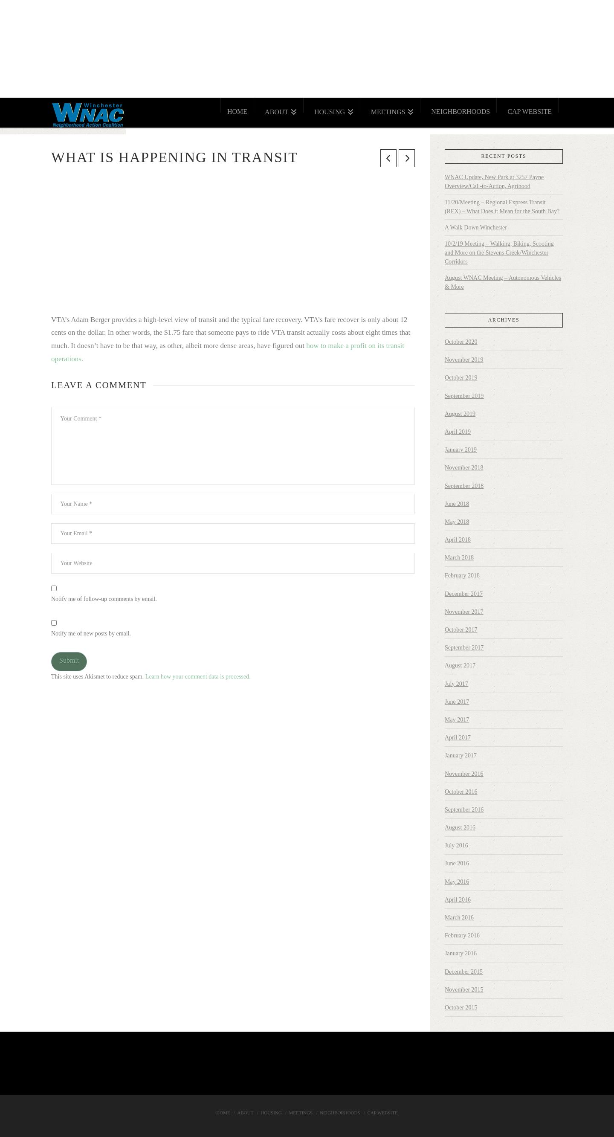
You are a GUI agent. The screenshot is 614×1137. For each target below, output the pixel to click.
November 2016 (464, 774)
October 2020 (461, 342)
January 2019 (461, 450)
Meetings (301, 1112)
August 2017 (460, 665)
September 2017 (464, 647)
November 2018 (464, 467)
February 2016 (462, 935)
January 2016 (461, 953)
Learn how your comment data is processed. (198, 676)
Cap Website (382, 1112)
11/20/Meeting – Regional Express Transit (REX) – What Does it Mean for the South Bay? (502, 207)
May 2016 (457, 882)
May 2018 (457, 522)
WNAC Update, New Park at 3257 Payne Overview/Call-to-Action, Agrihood (494, 181)
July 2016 (456, 845)
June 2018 (457, 504)
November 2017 (464, 612)
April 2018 (458, 540)
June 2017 (457, 702)
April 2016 (458, 899)
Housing (271, 1112)
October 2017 (461, 630)
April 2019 (458, 432)
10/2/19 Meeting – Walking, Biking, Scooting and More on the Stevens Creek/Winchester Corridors (499, 253)
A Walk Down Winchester (476, 227)
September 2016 (464, 809)
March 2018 (459, 557)
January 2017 (461, 755)
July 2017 (456, 684)
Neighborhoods (340, 1112)
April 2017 (458, 737)
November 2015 (464, 989)
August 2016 (460, 827)
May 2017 (457, 719)
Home (223, 1112)
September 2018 (464, 486)
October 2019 (461, 377)
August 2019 (460, 414)
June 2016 (457, 863)
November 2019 (464, 360)
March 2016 (459, 917)
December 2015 (464, 972)
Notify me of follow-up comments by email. (104, 599)
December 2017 (464, 594)
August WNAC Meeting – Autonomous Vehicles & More (503, 282)
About (245, 1112)
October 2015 (461, 1007)
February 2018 (462, 575)
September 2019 (464, 396)
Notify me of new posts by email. (91, 633)
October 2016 (461, 792)
